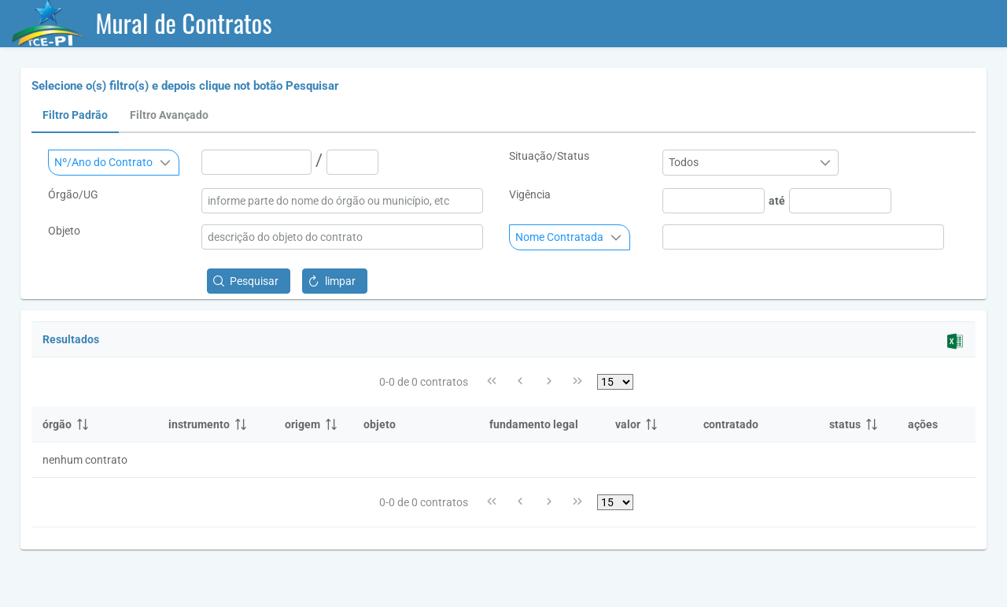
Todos (684, 162)
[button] (248, 281)
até (777, 200)
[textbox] (256, 162)
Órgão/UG (73, 194)
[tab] (75, 115)
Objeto (64, 230)
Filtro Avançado (169, 114)
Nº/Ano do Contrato (103, 162)
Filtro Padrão (75, 114)
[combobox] (113, 163)
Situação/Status (549, 156)
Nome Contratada (559, 237)
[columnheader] (94, 424)
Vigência (530, 194)
